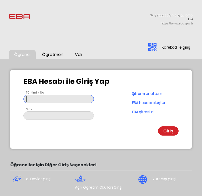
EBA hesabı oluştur (148, 102)
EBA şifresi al (143, 112)
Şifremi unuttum (147, 93)
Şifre (29, 109)
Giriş (168, 131)
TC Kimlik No (35, 92)
